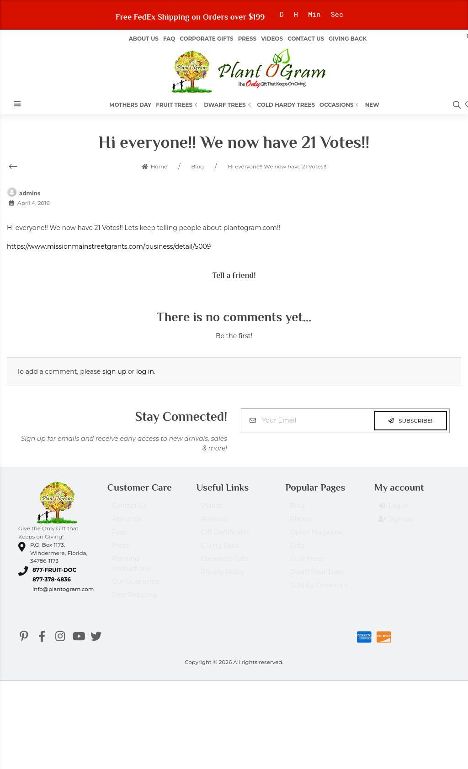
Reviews (214, 523)
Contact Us (305, 38)
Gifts (297, 549)
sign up (114, 371)
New (372, 104)
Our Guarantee (136, 585)
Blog (297, 510)
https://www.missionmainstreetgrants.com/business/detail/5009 (109, 246)
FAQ (169, 38)
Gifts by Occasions (319, 589)
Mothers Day (130, 104)
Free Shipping (134, 599)
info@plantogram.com (63, 589)
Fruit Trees (177, 104)
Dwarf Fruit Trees (317, 576)
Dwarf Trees (228, 104)
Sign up (396, 523)
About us (144, 38)
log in (145, 371)
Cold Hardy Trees (286, 104)
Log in (393, 510)
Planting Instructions (131, 567)
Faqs (119, 536)
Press (247, 38)
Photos (301, 523)
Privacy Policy (223, 576)
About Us (127, 523)
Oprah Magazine (316, 536)
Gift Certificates (225, 536)
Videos (272, 38)
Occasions (340, 104)
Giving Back (348, 38)
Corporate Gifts (206, 38)
